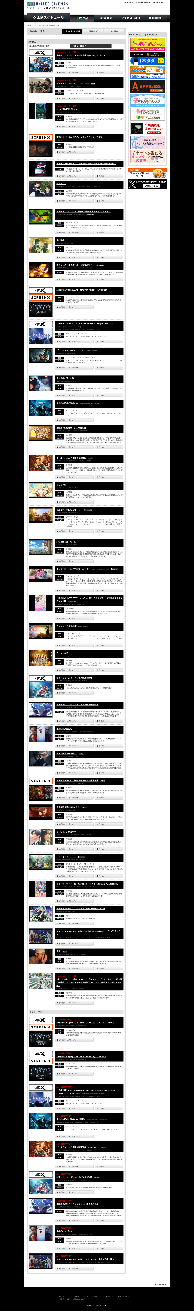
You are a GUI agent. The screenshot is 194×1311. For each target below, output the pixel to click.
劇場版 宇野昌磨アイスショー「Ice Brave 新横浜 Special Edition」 (86, 163)
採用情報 (85, 1296)
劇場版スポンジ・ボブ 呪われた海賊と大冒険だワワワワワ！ (83, 211)
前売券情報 (114, 31)
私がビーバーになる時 (66, 510)
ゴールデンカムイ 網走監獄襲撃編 (71, 458)
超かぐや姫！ (62, 485)
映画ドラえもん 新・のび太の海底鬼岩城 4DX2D (78, 1177)
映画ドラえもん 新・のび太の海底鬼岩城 (74, 678)
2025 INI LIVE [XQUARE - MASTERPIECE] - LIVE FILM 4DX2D (85, 1023)
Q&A (68, 1299)
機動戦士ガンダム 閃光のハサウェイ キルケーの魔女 (79, 137)
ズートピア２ (62, 857)
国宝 (58, 951)
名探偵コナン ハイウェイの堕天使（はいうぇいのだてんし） (83, 55)
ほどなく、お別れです (66, 832)
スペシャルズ (62, 653)
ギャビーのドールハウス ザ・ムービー (73, 569)
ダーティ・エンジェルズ (67, 83)
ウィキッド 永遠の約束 (66, 626)
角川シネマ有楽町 (79, 1299)
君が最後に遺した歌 (65, 378)
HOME (29, 25)
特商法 (61, 1299)
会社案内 (62, 1296)
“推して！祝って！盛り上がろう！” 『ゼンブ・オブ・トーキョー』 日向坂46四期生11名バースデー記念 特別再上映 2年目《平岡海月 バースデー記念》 (89, 982)
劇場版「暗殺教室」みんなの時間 (71, 428)
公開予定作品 (93, 31)
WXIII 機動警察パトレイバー (68, 109)
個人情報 (94, 1296)
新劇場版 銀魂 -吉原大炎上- (68, 807)
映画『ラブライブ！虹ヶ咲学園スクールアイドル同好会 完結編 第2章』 (87, 884)
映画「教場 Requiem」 (66, 753)
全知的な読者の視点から (67, 403)
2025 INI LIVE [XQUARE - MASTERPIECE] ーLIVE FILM (81, 290)
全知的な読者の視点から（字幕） (71, 1119)
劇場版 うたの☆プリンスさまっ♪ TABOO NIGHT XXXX (80, 908)
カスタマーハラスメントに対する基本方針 (114, 1296)
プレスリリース (73, 1296)
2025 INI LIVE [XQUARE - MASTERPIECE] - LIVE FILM (81, 1056)
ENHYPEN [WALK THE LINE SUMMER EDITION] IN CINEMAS (84, 324)
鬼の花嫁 (60, 240)
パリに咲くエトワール (66, 542)
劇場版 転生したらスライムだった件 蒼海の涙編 (77, 704)
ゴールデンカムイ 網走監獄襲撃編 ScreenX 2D (77, 1147)
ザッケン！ (61, 183)
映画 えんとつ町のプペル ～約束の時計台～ (75, 265)
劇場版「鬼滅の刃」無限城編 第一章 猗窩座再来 (77, 780)
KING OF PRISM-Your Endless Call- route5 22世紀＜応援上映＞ (85, 1259)
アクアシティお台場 (38, 25)
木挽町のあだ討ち (64, 729)
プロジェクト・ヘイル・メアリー (71, 350)
